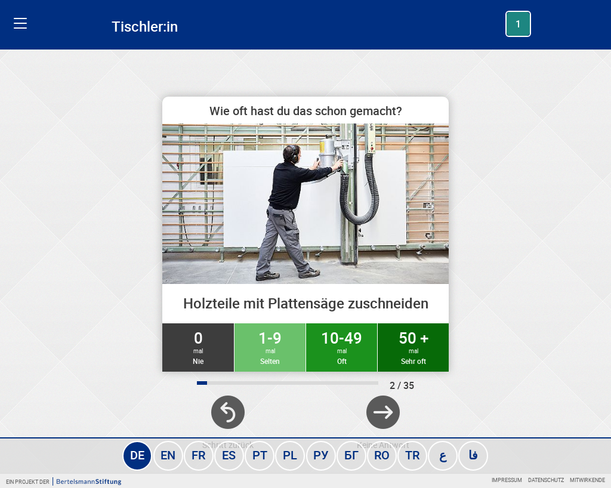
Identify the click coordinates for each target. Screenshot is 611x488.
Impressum (507, 480)
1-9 (270, 347)
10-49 (341, 347)
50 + (413, 347)
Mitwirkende (587, 480)
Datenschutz (546, 480)
